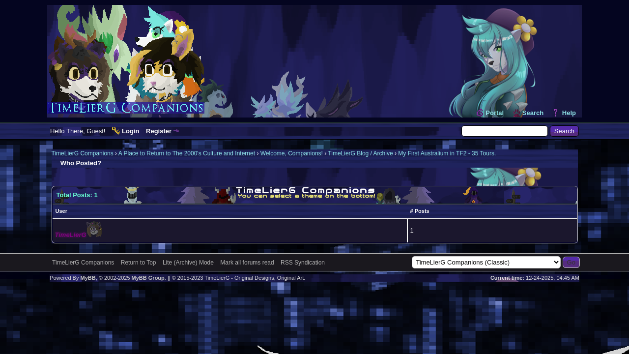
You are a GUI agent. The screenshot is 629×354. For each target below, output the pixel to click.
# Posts (419, 211)
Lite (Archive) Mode (188, 262)
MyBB (87, 278)
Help (569, 113)
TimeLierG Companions (83, 153)
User (61, 211)
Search (532, 113)
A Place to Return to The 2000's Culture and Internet (186, 153)
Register (159, 131)
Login (130, 131)
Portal (495, 113)
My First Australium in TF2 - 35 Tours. (447, 153)
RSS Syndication (303, 262)
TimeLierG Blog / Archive (360, 153)
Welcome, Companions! (291, 153)
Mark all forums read (247, 262)
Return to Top (138, 262)
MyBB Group (148, 278)
